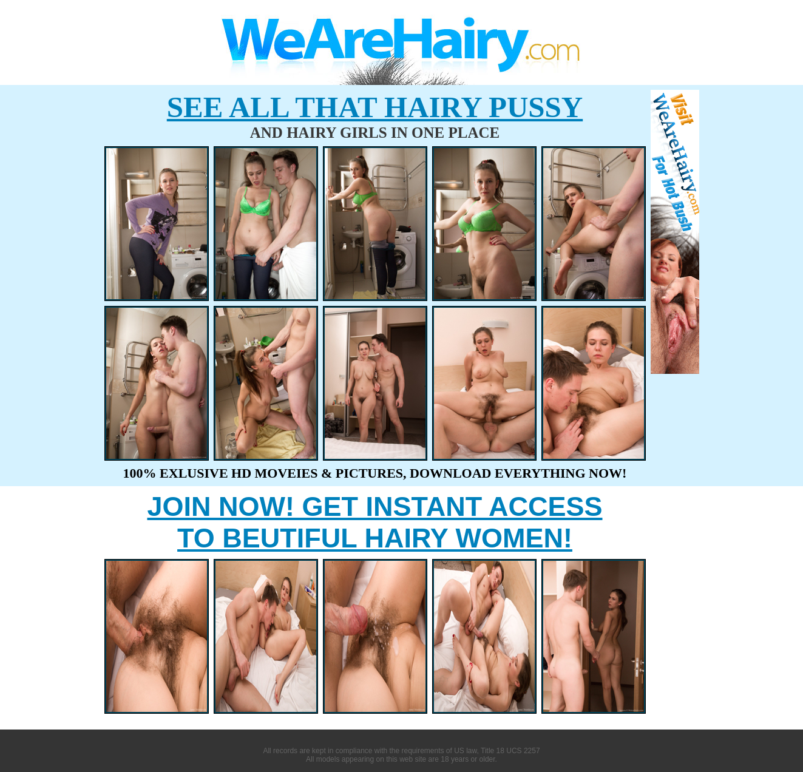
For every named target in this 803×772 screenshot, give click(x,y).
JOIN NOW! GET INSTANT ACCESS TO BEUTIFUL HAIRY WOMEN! (374, 522)
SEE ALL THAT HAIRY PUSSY (375, 107)
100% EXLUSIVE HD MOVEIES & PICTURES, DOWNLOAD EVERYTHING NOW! (375, 473)
